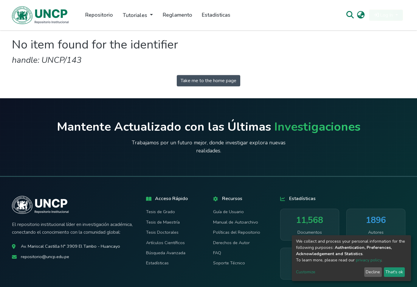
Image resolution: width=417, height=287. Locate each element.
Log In (384, 15)
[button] (361, 15)
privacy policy (368, 260)
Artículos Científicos (165, 243)
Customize (305, 272)
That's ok (394, 272)
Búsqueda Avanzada (165, 253)
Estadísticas (157, 263)
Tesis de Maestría (163, 222)
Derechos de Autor (231, 243)
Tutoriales (136, 15)
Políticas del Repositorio (236, 232)
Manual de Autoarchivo (235, 222)
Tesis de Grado (160, 212)
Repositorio (99, 14)
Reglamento (177, 14)
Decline (373, 272)
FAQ (217, 253)
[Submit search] (350, 15)
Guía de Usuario (228, 212)
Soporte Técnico (229, 263)
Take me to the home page (208, 80)
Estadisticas (216, 14)
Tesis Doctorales (162, 232)
